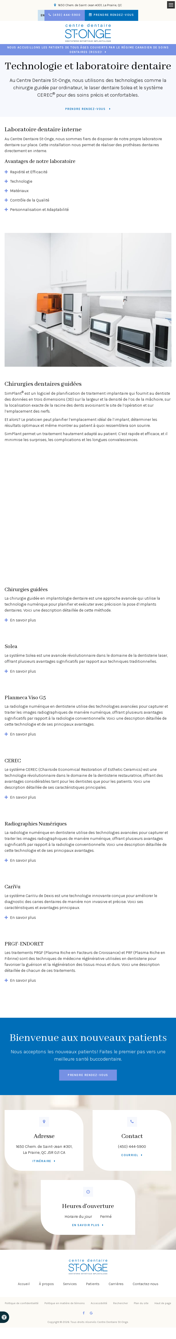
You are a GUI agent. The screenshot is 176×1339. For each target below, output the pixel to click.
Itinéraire (41, 1161)
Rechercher (120, 1303)
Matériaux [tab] (19, 190)
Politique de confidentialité (21, 1303)
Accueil (24, 1284)
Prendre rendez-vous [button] (116, 15)
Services (70, 1284)
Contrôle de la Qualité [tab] (29, 200)
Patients (92, 1284)
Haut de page (162, 1303)
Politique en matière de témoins (64, 1303)
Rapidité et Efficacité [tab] (28, 171)
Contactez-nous (145, 1284)
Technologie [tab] (21, 181)
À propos (46, 1284)
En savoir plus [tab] (23, 620)
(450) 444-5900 (132, 1146)
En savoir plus (85, 1225)
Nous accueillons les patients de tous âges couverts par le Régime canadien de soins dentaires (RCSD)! (88, 50)
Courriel (129, 1155)
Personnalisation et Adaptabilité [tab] (39, 209)
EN (39, 15)
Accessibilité (99, 1303)
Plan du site (141, 1303)
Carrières (116, 1284)
